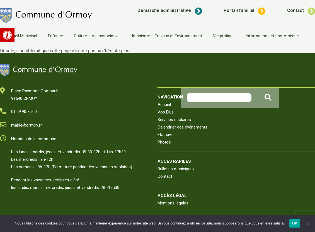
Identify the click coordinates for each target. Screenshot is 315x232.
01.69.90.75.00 (24, 111)
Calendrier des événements (182, 127)
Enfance (55, 35)
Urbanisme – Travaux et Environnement (166, 35)
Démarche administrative (169, 10)
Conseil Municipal (21, 35)
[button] (7, 35)
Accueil (164, 104)
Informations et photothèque (272, 35)
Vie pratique (224, 35)
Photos (164, 142)
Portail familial (244, 10)
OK (294, 223)
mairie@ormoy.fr (26, 125)
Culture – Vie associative (97, 35)
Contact (301, 10)
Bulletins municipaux (176, 168)
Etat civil (165, 134)
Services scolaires (174, 119)
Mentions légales (173, 203)
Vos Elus (166, 112)
